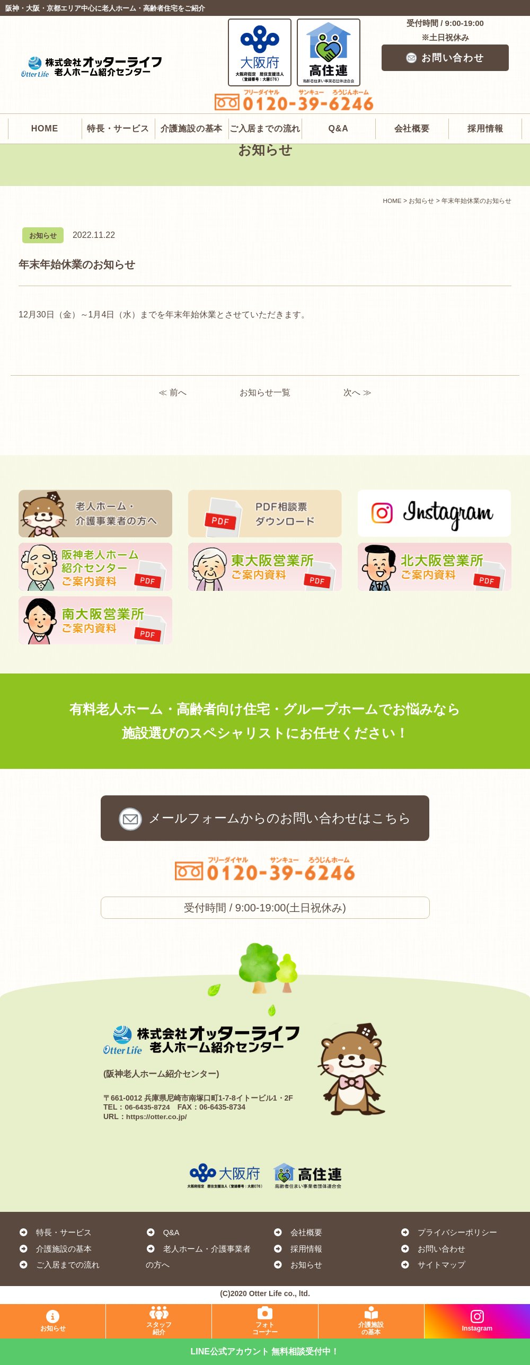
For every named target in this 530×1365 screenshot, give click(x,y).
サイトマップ (433, 1267)
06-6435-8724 (148, 1109)
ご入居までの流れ (265, 88)
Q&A (339, 88)
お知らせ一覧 (265, 392)
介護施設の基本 (192, 88)
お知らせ (298, 1267)
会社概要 (412, 88)
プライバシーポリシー (449, 1235)
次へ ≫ (357, 392)
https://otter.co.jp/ (157, 1119)
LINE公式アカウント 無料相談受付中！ (265, 1351)
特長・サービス (118, 88)
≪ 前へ (172, 392)
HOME (44, 88)
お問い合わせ (445, 57)
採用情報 (485, 88)
